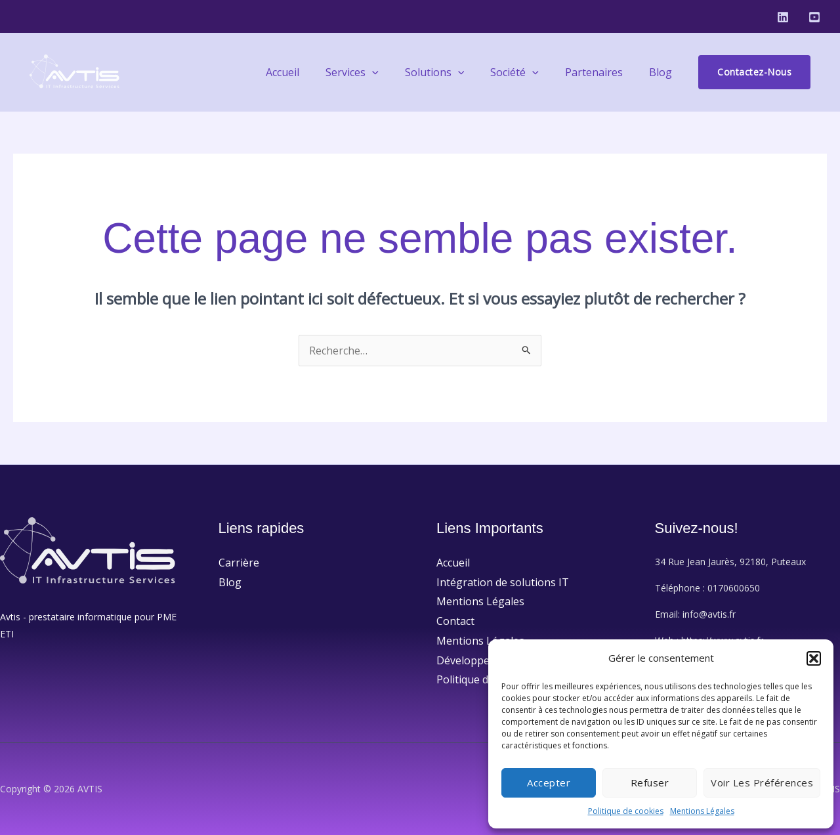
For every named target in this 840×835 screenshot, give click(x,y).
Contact (455, 621)
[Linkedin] (783, 17)
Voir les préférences (762, 782)
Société (527, 72)
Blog (663, 72)
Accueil (311, 72)
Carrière (239, 562)
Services (375, 72)
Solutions (453, 72)
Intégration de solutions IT (502, 582)
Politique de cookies (625, 811)
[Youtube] (814, 17)
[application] (395, 72)
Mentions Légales (702, 811)
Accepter (548, 782)
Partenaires (602, 72)
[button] (813, 658)
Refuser (650, 782)
